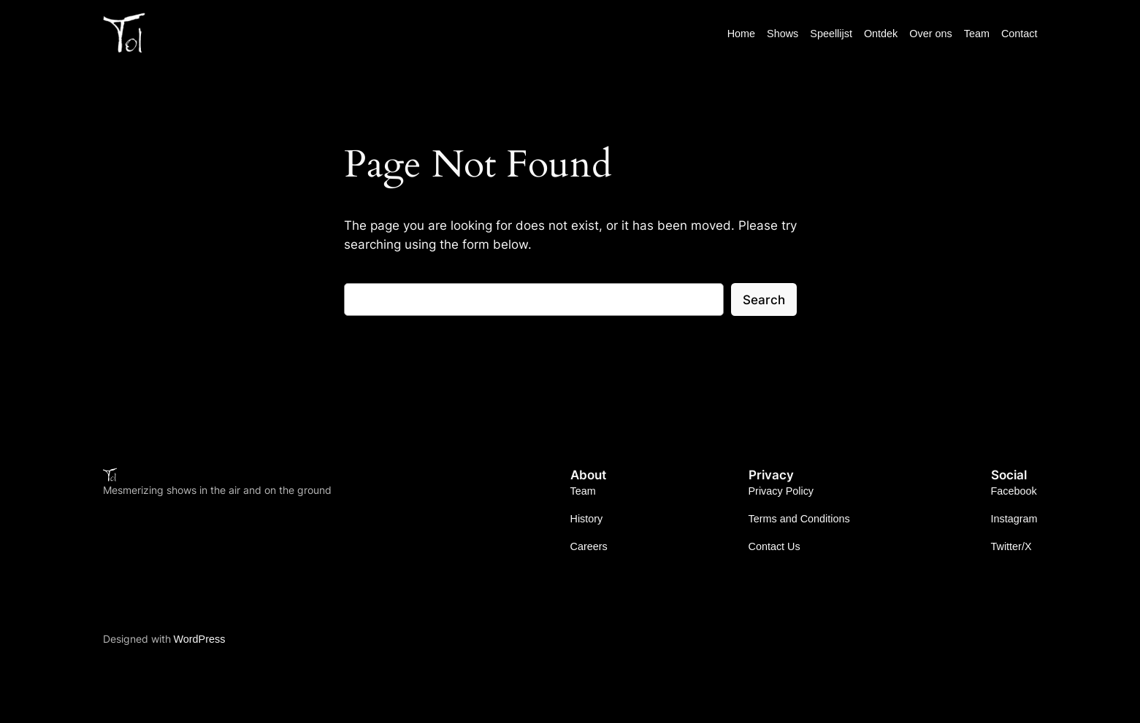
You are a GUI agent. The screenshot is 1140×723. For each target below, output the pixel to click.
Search (764, 300)
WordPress (200, 639)
